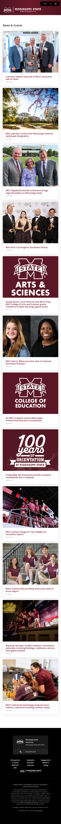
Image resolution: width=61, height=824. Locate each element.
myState (46, 3)
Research (30, 763)
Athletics (45, 763)
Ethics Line (36, 784)
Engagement (46, 760)
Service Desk (39, 810)
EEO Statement (28, 784)
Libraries (30, 765)
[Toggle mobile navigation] (55, 3)
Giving (45, 765)
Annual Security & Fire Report (30, 786)
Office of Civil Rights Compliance (29, 802)
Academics (30, 760)
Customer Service (18, 784)
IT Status (15, 763)
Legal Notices (43, 784)
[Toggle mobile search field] (51, 3)
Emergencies (15, 760)
